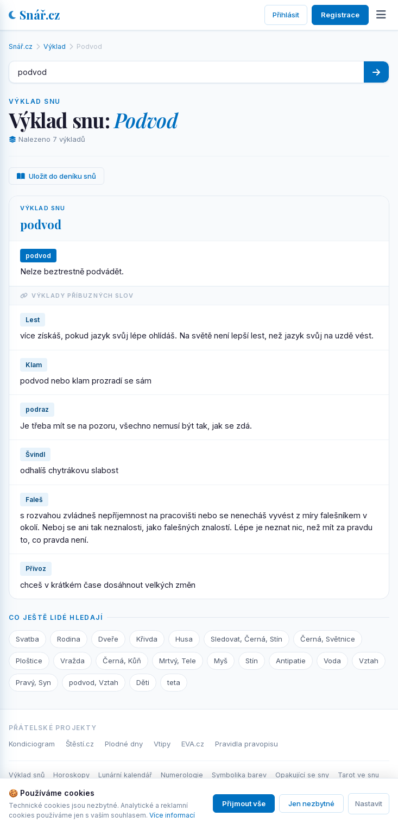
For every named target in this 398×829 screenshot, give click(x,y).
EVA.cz (192, 743)
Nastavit (368, 803)
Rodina (68, 639)
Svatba (27, 639)
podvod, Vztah (93, 682)
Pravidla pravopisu (246, 743)
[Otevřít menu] (381, 14)
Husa (184, 639)
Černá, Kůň (122, 660)
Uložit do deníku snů (56, 176)
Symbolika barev (239, 775)
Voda (332, 660)
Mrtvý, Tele (177, 660)
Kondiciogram (32, 743)
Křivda (146, 639)
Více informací (172, 815)
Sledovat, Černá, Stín (246, 639)
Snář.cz (34, 15)
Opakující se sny (302, 775)
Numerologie (182, 775)
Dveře (108, 639)
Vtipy (162, 743)
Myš (221, 660)
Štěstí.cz (80, 743)
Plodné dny (124, 743)
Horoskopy (71, 775)
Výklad (54, 46)
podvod (40, 224)
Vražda (72, 660)
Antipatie (291, 660)
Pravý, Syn (33, 682)
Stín (251, 660)
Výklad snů (27, 775)
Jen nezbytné (311, 803)
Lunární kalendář (125, 775)
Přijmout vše (244, 803)
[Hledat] (376, 72)
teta (173, 682)
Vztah (368, 660)
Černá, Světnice (327, 639)
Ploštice (29, 660)
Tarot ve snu (358, 775)
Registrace (340, 14)
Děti (142, 682)
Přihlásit (286, 14)
